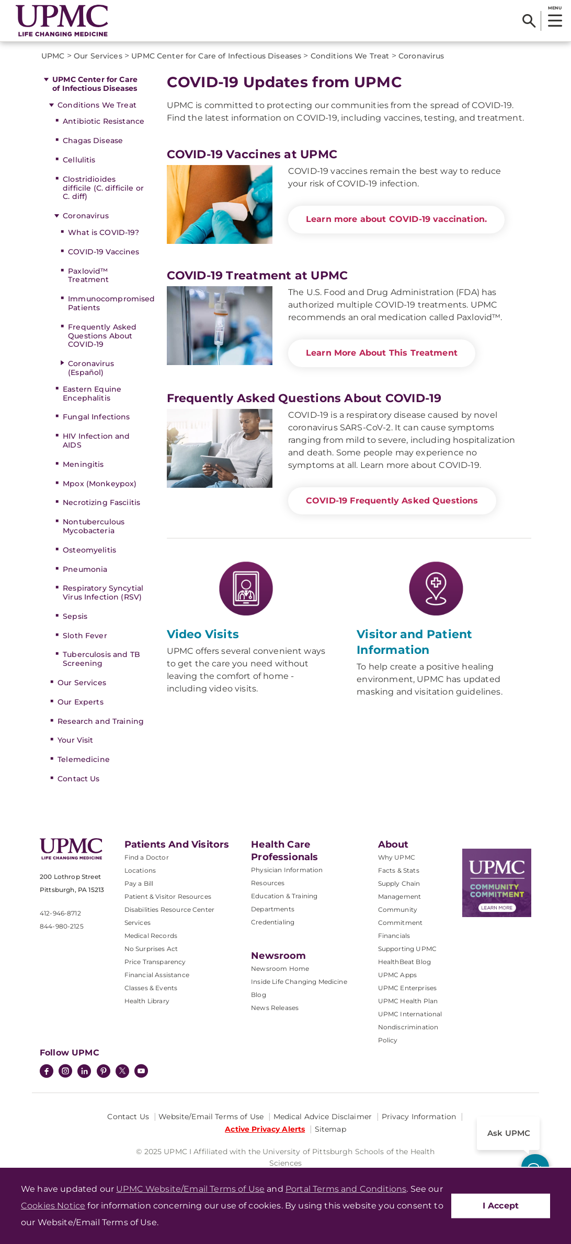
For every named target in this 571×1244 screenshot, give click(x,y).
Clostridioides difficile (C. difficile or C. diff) (103, 188)
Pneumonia (85, 569)
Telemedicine (84, 759)
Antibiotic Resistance (103, 121)
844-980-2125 (62, 926)
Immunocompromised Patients (106, 303)
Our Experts (81, 702)
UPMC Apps (397, 975)
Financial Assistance (156, 975)
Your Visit (75, 740)
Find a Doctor (146, 857)
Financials (394, 936)
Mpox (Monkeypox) (99, 483)
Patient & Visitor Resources (167, 896)
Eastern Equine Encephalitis (92, 393)
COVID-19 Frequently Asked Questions (392, 501)
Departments (272, 909)
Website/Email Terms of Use (211, 1116)
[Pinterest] (103, 1072)
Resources (267, 883)
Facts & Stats (398, 870)
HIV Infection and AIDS (96, 440)
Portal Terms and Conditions (346, 1189)
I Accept (501, 1206)
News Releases (275, 1008)
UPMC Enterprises (407, 988)
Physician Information (287, 870)
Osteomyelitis (89, 550)
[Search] (528, 21)
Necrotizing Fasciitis (101, 502)
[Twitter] (122, 1071)
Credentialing (272, 922)
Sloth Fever (85, 635)
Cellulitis (79, 160)
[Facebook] (46, 1072)
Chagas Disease (93, 140)
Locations (140, 870)
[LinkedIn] (84, 1072)
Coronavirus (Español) (91, 368)
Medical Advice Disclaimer (322, 1116)
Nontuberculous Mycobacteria (93, 526)
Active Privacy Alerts (265, 1129)
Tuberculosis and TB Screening (101, 659)
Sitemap (330, 1129)
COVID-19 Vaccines (103, 251)
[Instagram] (65, 1072)
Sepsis (75, 616)
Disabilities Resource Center (169, 909)
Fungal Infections (96, 416)
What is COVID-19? (103, 232)
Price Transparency (155, 962)
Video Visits (203, 634)
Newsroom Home (280, 968)
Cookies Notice (53, 1206)
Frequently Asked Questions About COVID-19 (102, 335)
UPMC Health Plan (408, 1001)
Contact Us (78, 778)
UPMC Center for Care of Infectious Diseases (95, 84)
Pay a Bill (139, 883)
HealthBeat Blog (404, 962)
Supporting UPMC (407, 949)
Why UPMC (396, 857)
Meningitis (83, 464)
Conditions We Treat (97, 105)
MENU (554, 7)
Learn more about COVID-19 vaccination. (396, 219)
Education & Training (284, 896)
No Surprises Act (151, 949)
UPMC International (410, 1014)
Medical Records (150, 936)
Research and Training (101, 721)
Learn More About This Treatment (382, 353)
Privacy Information (419, 1116)
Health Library (146, 1001)
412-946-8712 (60, 913)
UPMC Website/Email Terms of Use (190, 1189)
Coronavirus (86, 215)
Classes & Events (151, 988)
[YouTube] (141, 1072)
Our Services (82, 682)
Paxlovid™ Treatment (88, 275)
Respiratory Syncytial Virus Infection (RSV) (103, 592)
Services (137, 922)
